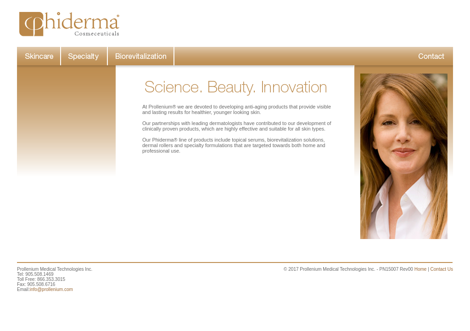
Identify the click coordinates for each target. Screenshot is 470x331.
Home (420, 269)
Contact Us (442, 269)
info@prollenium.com (51, 289)
